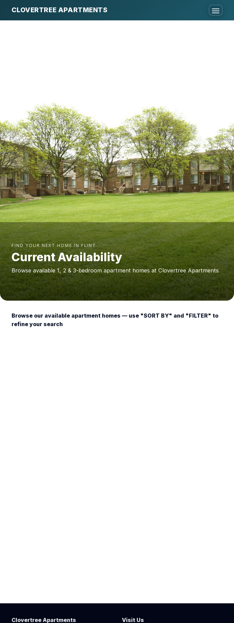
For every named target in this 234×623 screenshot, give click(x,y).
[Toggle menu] (215, 10)
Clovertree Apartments (59, 10)
